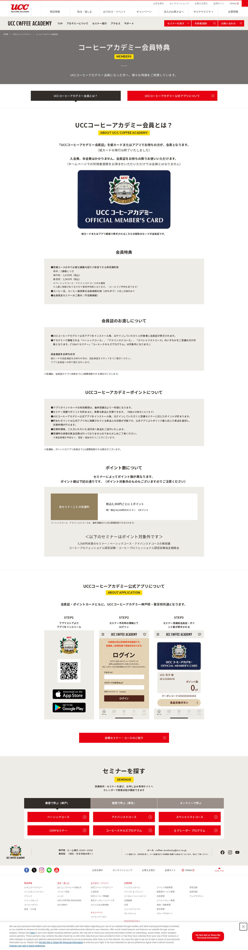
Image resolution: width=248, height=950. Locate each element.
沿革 (126, 905)
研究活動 (194, 887)
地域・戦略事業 (164, 905)
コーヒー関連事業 (165, 887)
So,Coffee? (62, 905)
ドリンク (28, 896)
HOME (5, 34)
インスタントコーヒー (34, 892)
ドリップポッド (31, 900)
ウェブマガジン (197, 896)
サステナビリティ (204, 11)
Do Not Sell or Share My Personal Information (61, 942)
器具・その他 (30, 909)
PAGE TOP (219, 871)
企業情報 (233, 11)
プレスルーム (130, 913)
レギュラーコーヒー (33, 887)
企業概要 (128, 900)
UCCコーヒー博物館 (100, 896)
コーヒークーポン (99, 917)
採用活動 (194, 892)
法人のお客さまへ (174, 11)
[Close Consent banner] (243, 926)
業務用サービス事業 (166, 892)
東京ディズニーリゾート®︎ (102, 900)
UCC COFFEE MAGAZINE (69, 900)
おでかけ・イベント (114, 11)
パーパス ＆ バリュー (133, 892)
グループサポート (165, 913)
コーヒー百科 (63, 892)
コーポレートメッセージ (135, 896)
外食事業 (161, 896)
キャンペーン (144, 11)
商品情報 (55, 11)
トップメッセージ (132, 887)
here (32, 932)
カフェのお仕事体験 (100, 905)
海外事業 (161, 909)
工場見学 (95, 892)
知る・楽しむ (84, 11)
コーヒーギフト (31, 905)
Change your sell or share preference (27, 945)
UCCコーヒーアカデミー (22, 34)
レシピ (60, 896)
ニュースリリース (132, 909)
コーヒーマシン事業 (166, 900)
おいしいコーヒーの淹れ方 (69, 887)
